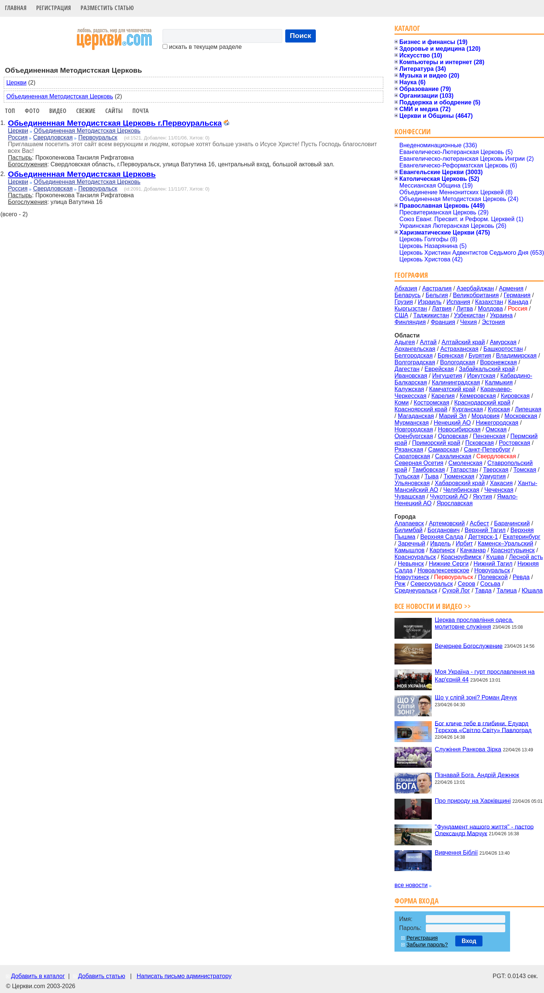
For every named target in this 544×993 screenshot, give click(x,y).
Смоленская (465, 463)
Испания (458, 302)
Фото (32, 111)
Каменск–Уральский (505, 543)
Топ (10, 111)
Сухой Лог (456, 590)
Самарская (443, 449)
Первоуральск (97, 137)
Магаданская (416, 416)
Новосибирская (459, 429)
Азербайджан (475, 288)
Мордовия (485, 416)
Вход (469, 941)
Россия (17, 137)
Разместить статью (107, 8)
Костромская (431, 402)
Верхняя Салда (441, 537)
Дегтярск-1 (483, 537)
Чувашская (409, 496)
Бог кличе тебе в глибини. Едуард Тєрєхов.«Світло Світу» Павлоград (483, 726)
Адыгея (404, 342)
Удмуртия (492, 476)
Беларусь (407, 295)
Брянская (451, 355)
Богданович (444, 530)
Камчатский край (452, 389)
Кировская (515, 396)
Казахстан (489, 302)
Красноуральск (415, 557)
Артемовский (447, 523)
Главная (15, 8)
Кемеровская (478, 396)
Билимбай (408, 530)
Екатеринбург (522, 537)
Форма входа (416, 901)
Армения (511, 288)
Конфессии (412, 131)
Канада (518, 302)
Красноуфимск (461, 557)
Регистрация (53, 8)
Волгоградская (414, 362)
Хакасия (501, 483)
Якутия (482, 496)
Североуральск (432, 584)
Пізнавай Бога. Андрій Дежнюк (477, 775)
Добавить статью (101, 976)
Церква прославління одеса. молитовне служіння (474, 623)
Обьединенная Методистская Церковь (81, 174)
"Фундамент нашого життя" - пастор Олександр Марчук (484, 829)
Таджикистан (431, 315)
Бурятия (480, 355)
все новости (411, 885)
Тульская (406, 476)
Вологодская (457, 362)
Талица (507, 590)
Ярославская (455, 503)
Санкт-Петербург (487, 449)
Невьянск (411, 563)
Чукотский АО (449, 496)
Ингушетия (447, 376)
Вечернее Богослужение (469, 645)
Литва (464, 308)
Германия (517, 295)
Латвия (442, 308)
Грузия (403, 302)
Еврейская (439, 369)
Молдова (490, 308)
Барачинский (512, 523)
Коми (401, 402)
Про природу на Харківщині (473, 801)
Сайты (114, 111)
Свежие (85, 111)
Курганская (467, 409)
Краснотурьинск (513, 550)
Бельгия (436, 295)
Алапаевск (409, 523)
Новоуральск (492, 570)
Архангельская (414, 349)
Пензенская (489, 436)
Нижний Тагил (493, 563)
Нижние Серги (448, 563)
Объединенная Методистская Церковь (59, 96)
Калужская (409, 389)
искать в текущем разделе (202, 47)
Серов (466, 584)
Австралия (437, 288)
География (411, 275)
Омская (495, 429)
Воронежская (498, 362)
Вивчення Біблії (456, 852)
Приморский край (436, 443)
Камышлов (409, 550)
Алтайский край (463, 342)
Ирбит (464, 543)
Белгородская (413, 355)
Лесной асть (526, 557)
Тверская (495, 469)
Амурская (503, 342)
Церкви (16, 82)
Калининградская (456, 382)
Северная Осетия (418, 463)
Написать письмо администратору (183, 976)
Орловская (453, 436)
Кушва (495, 557)
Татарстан (464, 469)
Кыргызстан (410, 308)
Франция (443, 322)
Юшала (532, 590)
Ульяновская (412, 483)
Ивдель (440, 543)
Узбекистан (469, 315)
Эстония (493, 322)
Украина (501, 315)
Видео (57, 111)
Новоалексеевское (443, 570)
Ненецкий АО (452, 422)
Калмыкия (499, 382)
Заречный (411, 543)
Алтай (428, 342)
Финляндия (410, 322)
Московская (520, 416)
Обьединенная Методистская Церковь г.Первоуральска (114, 123)
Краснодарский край (482, 402)
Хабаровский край (460, 483)
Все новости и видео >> (432, 606)
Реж (399, 584)
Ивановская (410, 376)
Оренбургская (413, 436)
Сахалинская (453, 456)
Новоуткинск (411, 577)
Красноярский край (420, 409)
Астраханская (459, 349)
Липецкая (528, 409)
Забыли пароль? (427, 945)
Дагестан (406, 369)
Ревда (521, 577)
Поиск (300, 36)
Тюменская (459, 476)
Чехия (468, 322)
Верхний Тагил (485, 530)
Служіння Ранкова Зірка (468, 749)
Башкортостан (503, 349)
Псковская (479, 443)
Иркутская (481, 376)
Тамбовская (428, 469)
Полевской (493, 577)
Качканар (473, 550)
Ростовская (514, 443)
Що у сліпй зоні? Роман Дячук (476, 697)
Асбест (479, 523)
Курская (499, 409)
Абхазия (405, 288)
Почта (140, 111)
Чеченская (498, 490)
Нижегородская (497, 422)
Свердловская (53, 137)
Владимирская (516, 355)
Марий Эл (452, 416)
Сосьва (490, 584)
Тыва (432, 476)
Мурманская (411, 422)
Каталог (407, 28)
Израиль (429, 302)
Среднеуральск (415, 590)
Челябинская (461, 490)
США (401, 315)
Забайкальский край (487, 369)
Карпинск (442, 550)
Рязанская (408, 449)
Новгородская (413, 429)
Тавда (483, 590)
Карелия (443, 396)
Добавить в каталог (38, 976)
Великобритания (476, 295)
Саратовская (412, 456)
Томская (524, 469)
